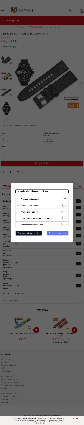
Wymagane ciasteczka (30, 199)
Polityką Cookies (39, 423)
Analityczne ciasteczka (30, 212)
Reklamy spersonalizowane (32, 225)
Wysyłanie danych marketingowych (35, 218)
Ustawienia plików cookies (32, 191)
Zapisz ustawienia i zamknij (28, 233)
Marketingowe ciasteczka (31, 205)
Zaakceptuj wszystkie (58, 233)
